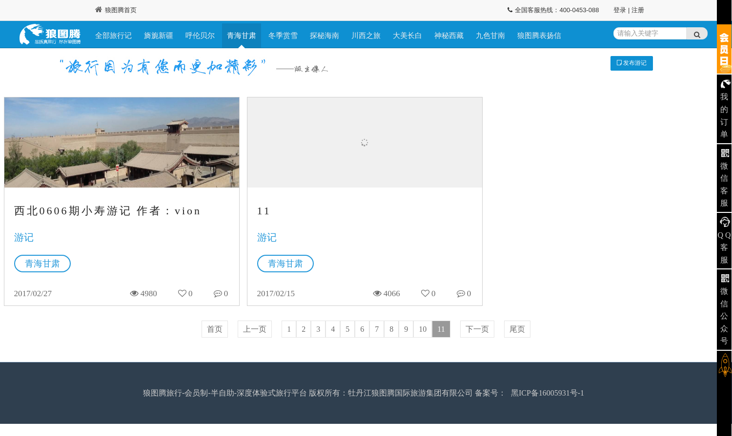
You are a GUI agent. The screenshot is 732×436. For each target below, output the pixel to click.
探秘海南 (324, 35)
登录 (619, 10)
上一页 (254, 329)
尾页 (517, 329)
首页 (215, 329)
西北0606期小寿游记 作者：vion (108, 211)
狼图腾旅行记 (50, 35)
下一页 (477, 329)
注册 (637, 10)
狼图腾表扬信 (539, 35)
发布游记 (632, 62)
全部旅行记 (113, 35)
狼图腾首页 (116, 10)
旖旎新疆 (158, 35)
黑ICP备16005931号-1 (547, 393)
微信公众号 (724, 316)
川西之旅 (366, 35)
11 (264, 211)
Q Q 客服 (724, 247)
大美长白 (407, 35)
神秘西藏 (449, 35)
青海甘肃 (241, 35)
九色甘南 (490, 35)
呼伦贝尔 (200, 35)
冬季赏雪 (283, 35)
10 (423, 329)
